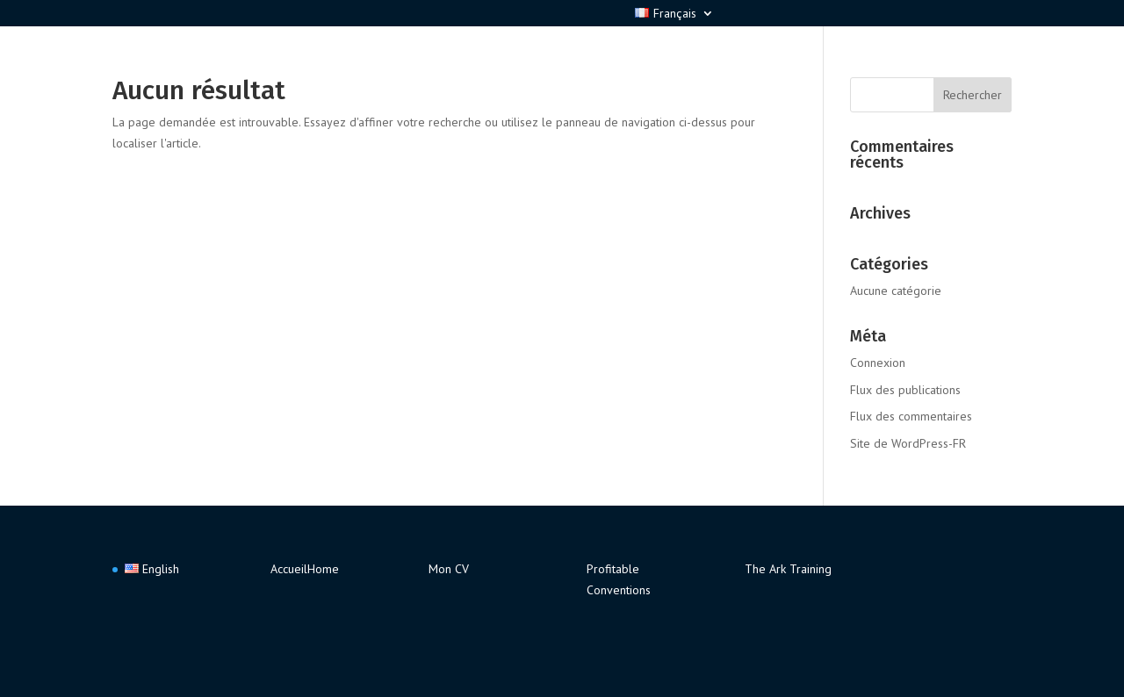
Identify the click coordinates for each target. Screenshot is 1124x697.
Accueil (288, 569)
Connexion (877, 362)
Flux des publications (905, 390)
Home (323, 569)
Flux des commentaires (911, 416)
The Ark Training (788, 569)
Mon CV (449, 569)
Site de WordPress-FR (908, 443)
